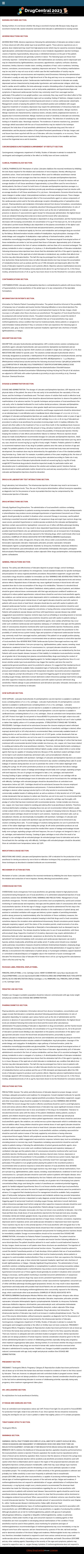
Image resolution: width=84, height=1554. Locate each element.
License (54, 1550)
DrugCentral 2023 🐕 (46, 10)
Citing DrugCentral (35, 1550)
